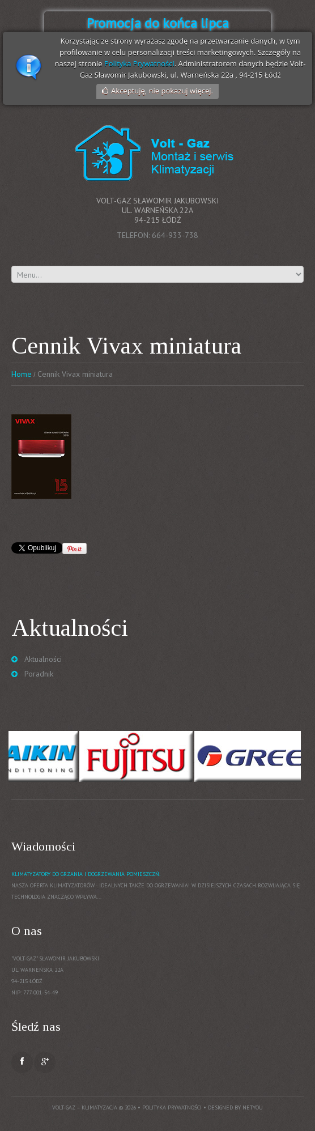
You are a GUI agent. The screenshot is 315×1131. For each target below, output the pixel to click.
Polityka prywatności (172, 1107)
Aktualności (43, 659)
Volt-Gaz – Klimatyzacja (84, 1107)
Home (21, 374)
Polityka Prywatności (139, 63)
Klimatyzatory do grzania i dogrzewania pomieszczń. (85, 874)
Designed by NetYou (235, 1107)
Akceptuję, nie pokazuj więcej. (162, 91)
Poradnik (38, 674)
